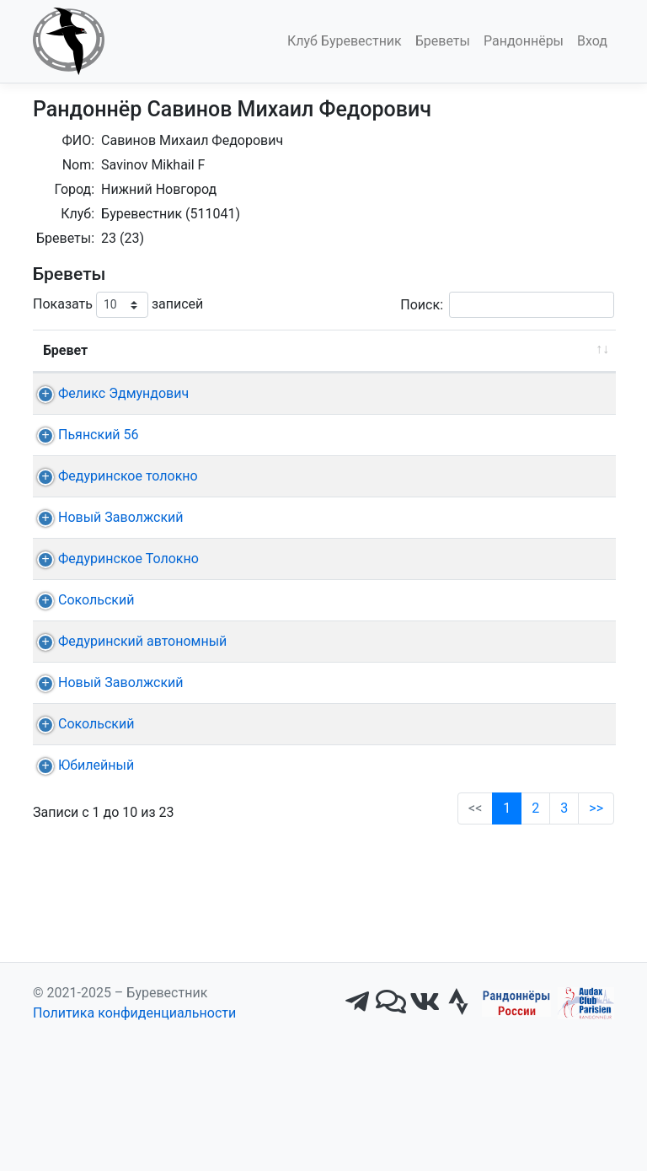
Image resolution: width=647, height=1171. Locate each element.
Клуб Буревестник (344, 41)
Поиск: (507, 305)
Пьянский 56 (98, 455)
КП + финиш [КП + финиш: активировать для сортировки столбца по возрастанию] (462, 350)
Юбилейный (96, 967)
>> (596, 1031)
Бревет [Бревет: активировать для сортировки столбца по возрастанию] (65, 350)
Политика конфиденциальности (134, 1140)
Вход (592, 41)
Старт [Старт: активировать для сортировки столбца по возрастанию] (370, 350)
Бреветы (442, 41)
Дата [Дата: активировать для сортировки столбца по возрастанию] (279, 350)
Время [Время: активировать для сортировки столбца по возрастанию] (570, 350)
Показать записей (118, 305)
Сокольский (96, 721)
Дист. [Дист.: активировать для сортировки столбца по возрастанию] (209, 350)
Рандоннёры (524, 41)
